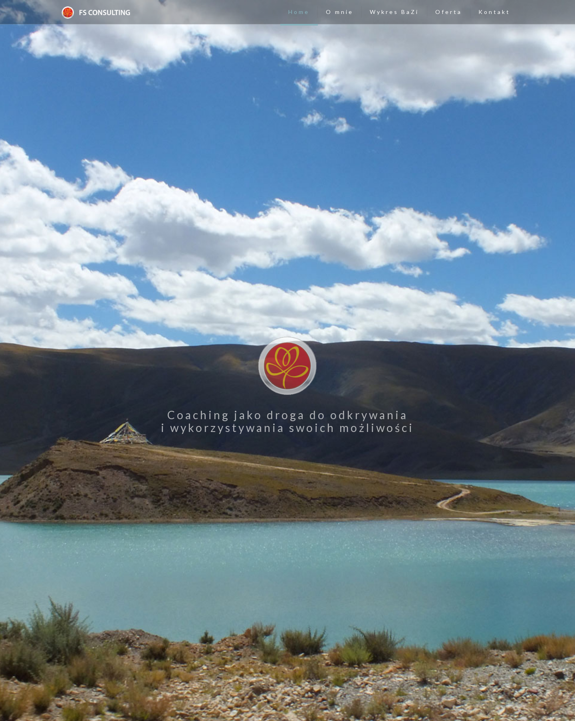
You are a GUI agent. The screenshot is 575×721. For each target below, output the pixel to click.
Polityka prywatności (385, 700)
